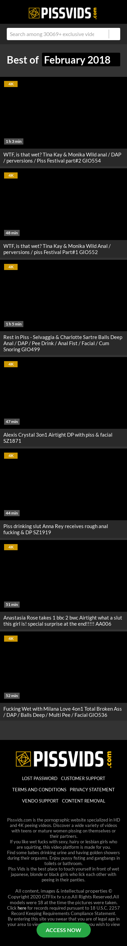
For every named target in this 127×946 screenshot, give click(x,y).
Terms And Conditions (39, 789)
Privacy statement (92, 789)
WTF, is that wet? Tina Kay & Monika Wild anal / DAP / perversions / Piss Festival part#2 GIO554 (62, 157)
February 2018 (81, 59)
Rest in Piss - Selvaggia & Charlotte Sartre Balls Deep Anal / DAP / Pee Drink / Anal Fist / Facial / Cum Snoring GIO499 (62, 343)
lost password (40, 778)
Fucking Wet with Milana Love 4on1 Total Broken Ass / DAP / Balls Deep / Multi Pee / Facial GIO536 (62, 712)
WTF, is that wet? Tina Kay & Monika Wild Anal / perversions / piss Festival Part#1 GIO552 (57, 249)
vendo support (40, 801)
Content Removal (83, 801)
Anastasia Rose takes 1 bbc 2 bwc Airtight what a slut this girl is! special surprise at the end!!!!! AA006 (62, 620)
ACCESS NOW (63, 930)
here (22, 908)
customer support (83, 778)
